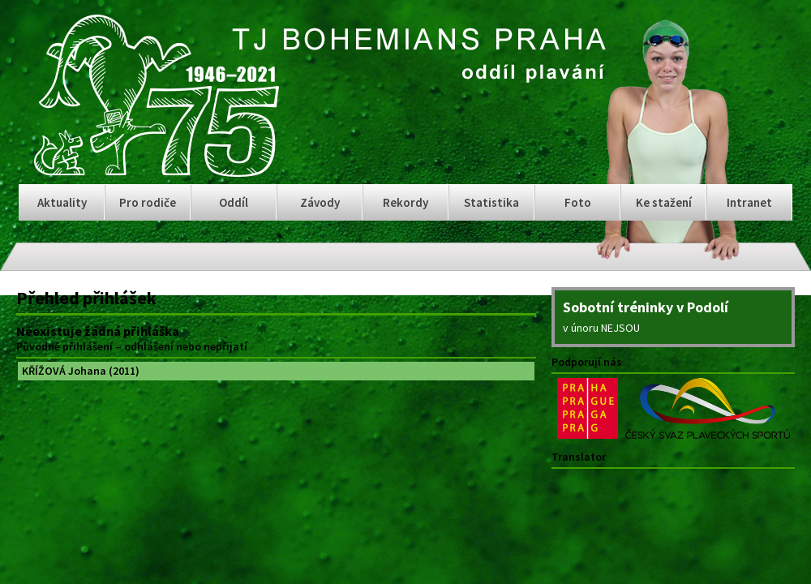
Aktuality (62, 202)
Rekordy (405, 202)
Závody (320, 202)
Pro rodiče (147, 202)
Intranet (749, 202)
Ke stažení (664, 202)
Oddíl (233, 202)
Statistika (491, 202)
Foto (577, 202)
